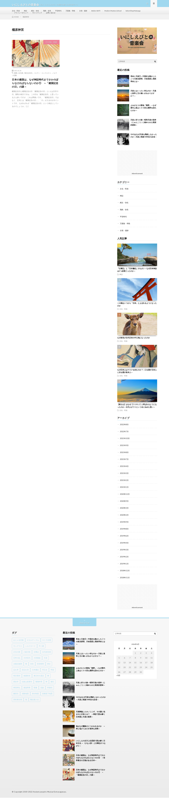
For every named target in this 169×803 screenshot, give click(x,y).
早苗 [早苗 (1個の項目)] (52, 675)
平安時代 (63, 13)
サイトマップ (62, 18)
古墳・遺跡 (91, 13)
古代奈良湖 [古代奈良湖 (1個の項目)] (46, 657)
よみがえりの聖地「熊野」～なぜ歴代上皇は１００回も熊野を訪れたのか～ (143, 116)
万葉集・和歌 (76, 13)
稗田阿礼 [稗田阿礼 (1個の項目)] (16, 693)
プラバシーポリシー (44, 18)
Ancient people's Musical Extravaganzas (49, 797)
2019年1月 (124, 569)
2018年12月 (125, 576)
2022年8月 (124, 432)
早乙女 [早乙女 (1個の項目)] (44, 675)
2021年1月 (124, 493)
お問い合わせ (77, 18)
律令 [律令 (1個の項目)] (49, 669)
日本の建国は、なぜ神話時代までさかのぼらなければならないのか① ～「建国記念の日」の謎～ (35, 91)
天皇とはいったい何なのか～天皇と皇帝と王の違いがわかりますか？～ (143, 101)
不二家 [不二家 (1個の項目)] (41, 651)
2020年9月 (124, 507)
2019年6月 (124, 542)
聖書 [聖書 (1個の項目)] (35, 693)
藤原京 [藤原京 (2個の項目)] (15, 699)
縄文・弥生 (37, 13)
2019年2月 (124, 562)
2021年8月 (124, 459)
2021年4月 (124, 473)
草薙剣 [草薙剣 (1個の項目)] (49, 693)
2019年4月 (124, 548)
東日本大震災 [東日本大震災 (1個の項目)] (39, 681)
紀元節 (20, 81)
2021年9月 (124, 452)
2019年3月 (124, 555)
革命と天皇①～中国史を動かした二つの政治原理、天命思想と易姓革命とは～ (143, 86)
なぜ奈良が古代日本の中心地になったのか (133, 345)
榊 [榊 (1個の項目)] (48, 681)
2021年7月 (124, 466)
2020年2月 (124, 521)
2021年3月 (124, 480)
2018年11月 (125, 583)
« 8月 (118, 681)
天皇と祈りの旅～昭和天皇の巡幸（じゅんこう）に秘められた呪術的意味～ (143, 130)
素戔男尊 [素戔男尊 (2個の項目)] (27, 693)
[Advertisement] (137, 168)
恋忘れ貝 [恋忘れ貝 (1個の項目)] (25, 675)
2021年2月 (124, 487)
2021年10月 (125, 445)
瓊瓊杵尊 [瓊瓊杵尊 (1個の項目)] (38, 687)
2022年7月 (124, 439)
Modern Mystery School (125, 13)
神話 (27, 13)
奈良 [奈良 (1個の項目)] (32, 669)
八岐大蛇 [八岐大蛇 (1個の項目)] (27, 657)
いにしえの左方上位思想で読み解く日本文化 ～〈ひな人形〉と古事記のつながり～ (90, 748)
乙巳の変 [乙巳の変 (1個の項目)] (16, 657)
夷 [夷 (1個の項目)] (26, 669)
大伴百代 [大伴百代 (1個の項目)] (27, 663)
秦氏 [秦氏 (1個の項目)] (52, 687)
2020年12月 (125, 500)
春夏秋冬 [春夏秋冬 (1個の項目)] (27, 681)
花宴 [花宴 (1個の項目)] (42, 693)
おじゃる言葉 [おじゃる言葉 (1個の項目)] (18, 645)
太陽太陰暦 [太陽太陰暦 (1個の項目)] (17, 669)
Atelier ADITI (105, 13)
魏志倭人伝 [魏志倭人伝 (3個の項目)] (34, 705)
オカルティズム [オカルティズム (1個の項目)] (33, 645)
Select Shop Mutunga (23, 18)
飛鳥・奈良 (51, 13)
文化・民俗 (16, 13)
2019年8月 (124, 535)
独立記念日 (28, 81)
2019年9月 (124, 528)
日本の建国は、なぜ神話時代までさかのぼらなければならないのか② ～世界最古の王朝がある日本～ (90, 763)
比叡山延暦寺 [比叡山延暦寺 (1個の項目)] (27, 687)
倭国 (15, 81)
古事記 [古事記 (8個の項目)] (36, 657)
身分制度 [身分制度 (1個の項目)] (35, 699)
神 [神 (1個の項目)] (46, 687)
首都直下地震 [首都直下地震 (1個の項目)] (47, 699)
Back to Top (85, 628)
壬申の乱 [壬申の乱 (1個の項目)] (16, 663)
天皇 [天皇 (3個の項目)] (45, 663)
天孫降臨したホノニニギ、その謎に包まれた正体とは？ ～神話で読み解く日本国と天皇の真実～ (90, 719)
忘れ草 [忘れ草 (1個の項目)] (15, 675)
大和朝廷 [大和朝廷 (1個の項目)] (37, 663)
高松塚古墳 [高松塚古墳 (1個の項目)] (17, 705)
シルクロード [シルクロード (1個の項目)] (30, 651)
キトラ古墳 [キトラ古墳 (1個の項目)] (46, 645)
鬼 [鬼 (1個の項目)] (26, 705)
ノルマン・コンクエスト (42, 81)
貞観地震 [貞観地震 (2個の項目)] (25, 699)
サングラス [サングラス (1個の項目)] (17, 651)
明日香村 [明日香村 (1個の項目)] (16, 681)
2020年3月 (124, 514)
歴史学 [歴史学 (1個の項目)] (15, 687)
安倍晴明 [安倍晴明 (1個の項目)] (40, 669)
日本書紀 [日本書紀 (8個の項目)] (35, 675)
